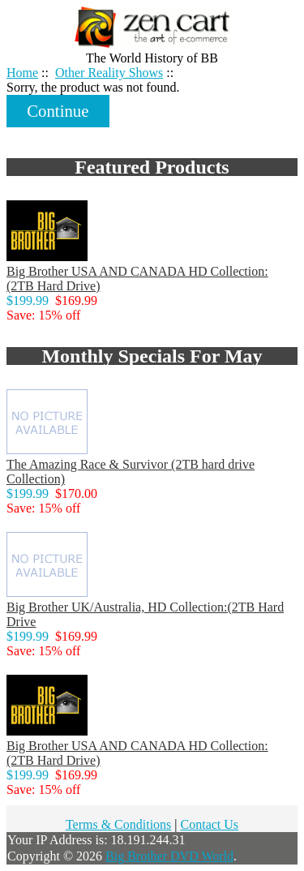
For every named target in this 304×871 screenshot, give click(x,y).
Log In (267, 32)
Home (269, 17)
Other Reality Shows (109, 72)
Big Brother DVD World (169, 856)
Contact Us (210, 824)
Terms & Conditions (118, 824)
